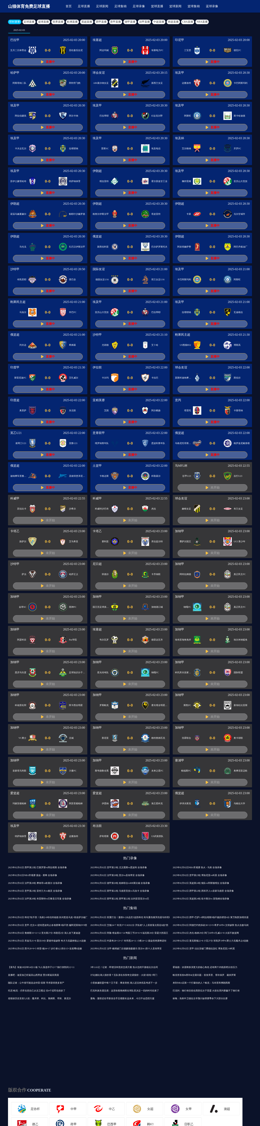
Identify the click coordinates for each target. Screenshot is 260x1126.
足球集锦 (120, 6)
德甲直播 (130, 21)
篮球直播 (157, 6)
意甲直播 (115, 21)
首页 (69, 6)
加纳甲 (179, 531)
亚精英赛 (99, 400)
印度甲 (14, 367)
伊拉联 (97, 367)
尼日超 (97, 563)
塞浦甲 (179, 760)
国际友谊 (99, 269)
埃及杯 (179, 138)
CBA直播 (187, 21)
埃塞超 (97, 40)
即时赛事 (14, 21)
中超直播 (158, 21)
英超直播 (86, 21)
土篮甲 (97, 465)
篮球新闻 (175, 6)
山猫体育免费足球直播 (29, 6)
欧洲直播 (72, 21)
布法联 (97, 825)
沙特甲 (14, 269)
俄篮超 (97, 236)
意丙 (178, 400)
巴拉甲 (14, 40)
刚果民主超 (18, 301)
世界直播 (58, 21)
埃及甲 (179, 72)
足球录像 (139, 6)
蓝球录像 (212, 6)
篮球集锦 (194, 6)
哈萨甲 (14, 72)
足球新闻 (102, 6)
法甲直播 (144, 21)
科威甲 (14, 498)
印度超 (14, 400)
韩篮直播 (173, 21)
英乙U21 (16, 432)
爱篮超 (14, 793)
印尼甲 (179, 40)
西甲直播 (101, 21)
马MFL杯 (181, 465)
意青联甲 (99, 432)
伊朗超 (97, 170)
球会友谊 (99, 72)
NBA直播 (202, 21)
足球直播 (84, 6)
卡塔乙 (14, 531)
